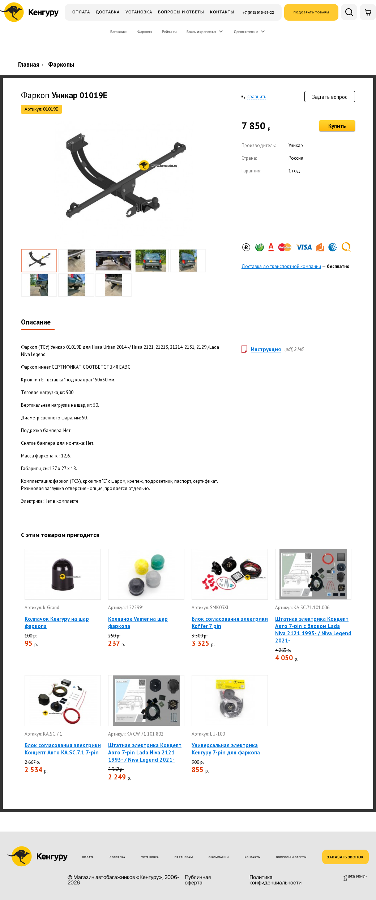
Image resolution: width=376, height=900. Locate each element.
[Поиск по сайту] (349, 12)
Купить (337, 125)
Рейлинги (169, 31)
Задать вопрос (329, 96)
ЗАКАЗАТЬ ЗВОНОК (345, 857)
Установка (138, 11)
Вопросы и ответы (181, 11)
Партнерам (184, 857)
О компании (219, 857)
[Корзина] (368, 12)
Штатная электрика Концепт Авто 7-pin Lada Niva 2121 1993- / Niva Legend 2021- (144, 752)
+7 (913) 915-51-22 (258, 12)
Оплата (81, 11)
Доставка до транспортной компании (281, 266)
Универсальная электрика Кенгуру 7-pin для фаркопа (226, 749)
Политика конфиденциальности (275, 880)
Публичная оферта (198, 880)
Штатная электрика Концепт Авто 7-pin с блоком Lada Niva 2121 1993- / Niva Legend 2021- (313, 629)
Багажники (118, 31)
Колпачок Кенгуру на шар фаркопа (57, 622)
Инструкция (266, 349)
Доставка (108, 11)
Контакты (222, 11)
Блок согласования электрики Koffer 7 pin (230, 622)
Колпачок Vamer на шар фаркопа (138, 622)
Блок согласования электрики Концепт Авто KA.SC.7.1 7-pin (63, 749)
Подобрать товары (311, 12)
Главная (28, 65)
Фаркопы (144, 31)
